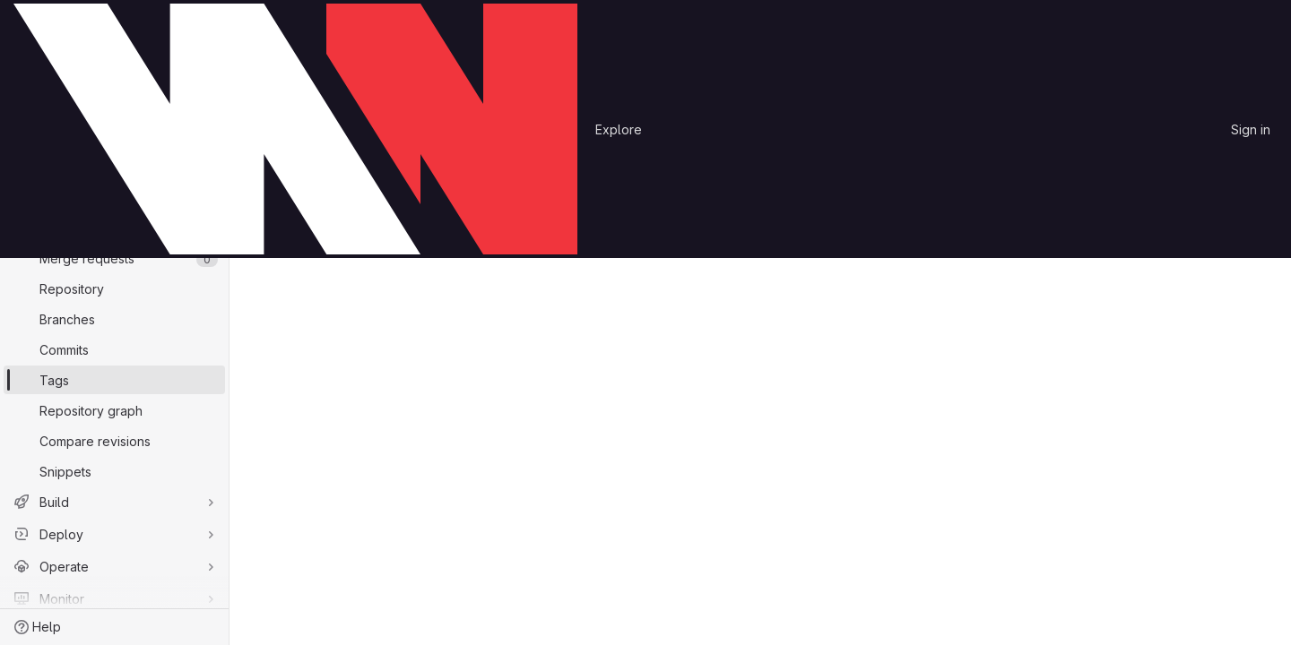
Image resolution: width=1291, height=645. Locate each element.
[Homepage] (295, 129)
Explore (618, 129)
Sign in (1250, 129)
